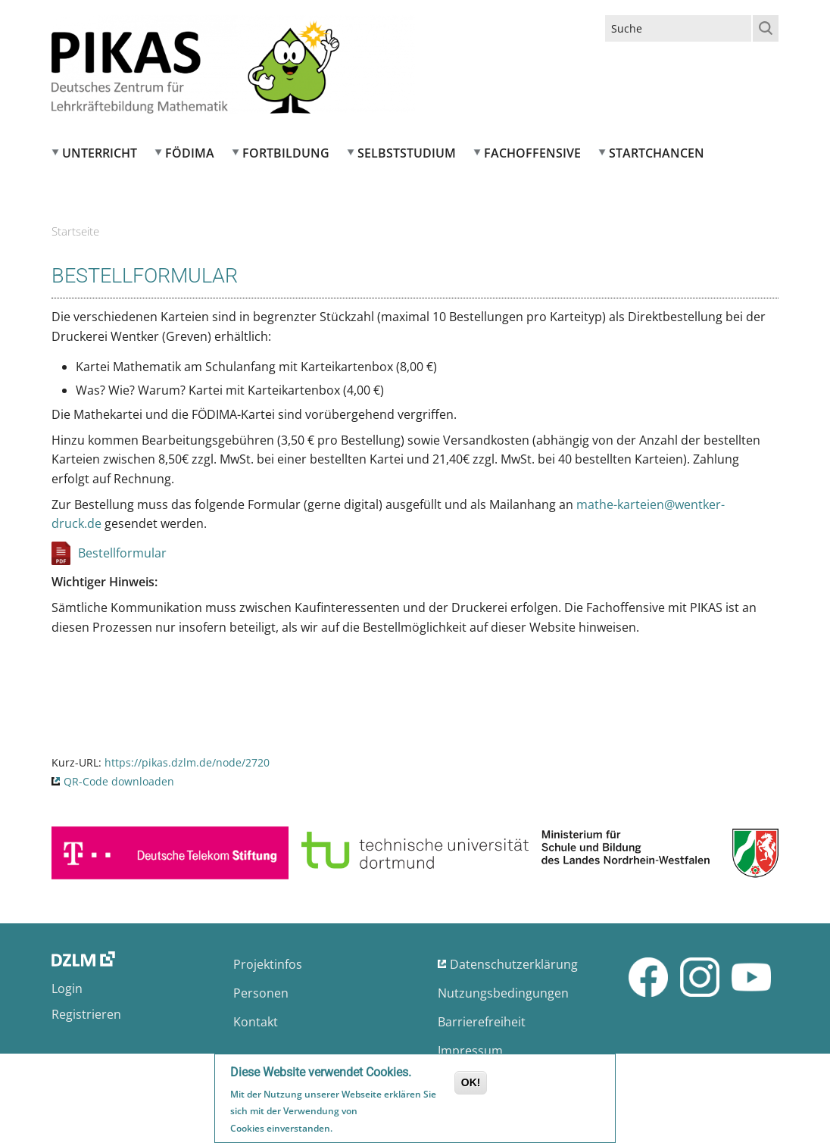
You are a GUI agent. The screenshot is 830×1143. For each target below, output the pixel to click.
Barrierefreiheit (482, 1021)
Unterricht (99, 153)
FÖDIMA (189, 153)
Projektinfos (267, 964)
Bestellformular (122, 553)
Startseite (75, 231)
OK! (471, 1085)
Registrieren (86, 1014)
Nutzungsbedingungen (503, 993)
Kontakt (255, 1021)
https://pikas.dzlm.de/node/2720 (187, 762)
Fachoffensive (532, 153)
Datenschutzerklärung (514, 964)
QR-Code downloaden (119, 781)
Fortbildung (285, 153)
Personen (261, 993)
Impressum (470, 1050)
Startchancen (656, 153)
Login (67, 988)
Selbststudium (406, 153)
